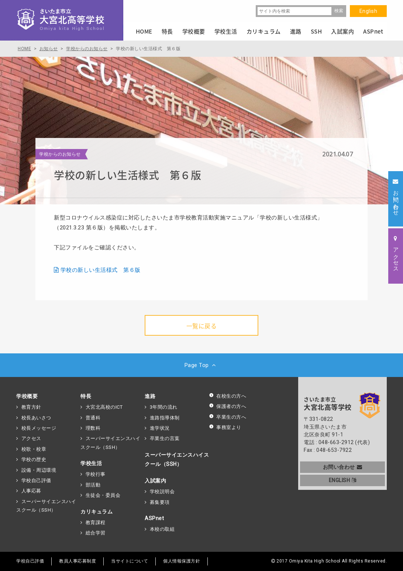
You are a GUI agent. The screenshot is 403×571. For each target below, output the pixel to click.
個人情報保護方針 (181, 561)
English (368, 11)
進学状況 (160, 428)
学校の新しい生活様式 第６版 (101, 270)
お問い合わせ (342, 467)
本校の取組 (162, 529)
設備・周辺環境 (38, 470)
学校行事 (96, 474)
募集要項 (160, 502)
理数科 (93, 428)
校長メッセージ (38, 428)
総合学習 (96, 533)
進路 (150, 396)
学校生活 (91, 463)
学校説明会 (162, 491)
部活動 (93, 485)
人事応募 (31, 491)
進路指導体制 (165, 418)
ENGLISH (342, 480)
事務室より (225, 427)
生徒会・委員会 (103, 495)
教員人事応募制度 (77, 561)
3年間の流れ (164, 407)
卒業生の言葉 (165, 438)
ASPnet (154, 518)
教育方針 (31, 407)
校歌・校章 (33, 449)
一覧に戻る (201, 325)
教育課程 (96, 522)
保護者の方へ (227, 406)
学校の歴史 (33, 459)
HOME (144, 31)
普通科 (93, 418)
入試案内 (155, 481)
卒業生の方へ (227, 417)
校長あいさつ (36, 418)
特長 (85, 396)
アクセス (31, 438)
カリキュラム (96, 512)
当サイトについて (129, 561)
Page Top (202, 365)
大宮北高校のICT (104, 407)
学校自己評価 (36, 480)
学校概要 (27, 396)
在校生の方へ (227, 396)
